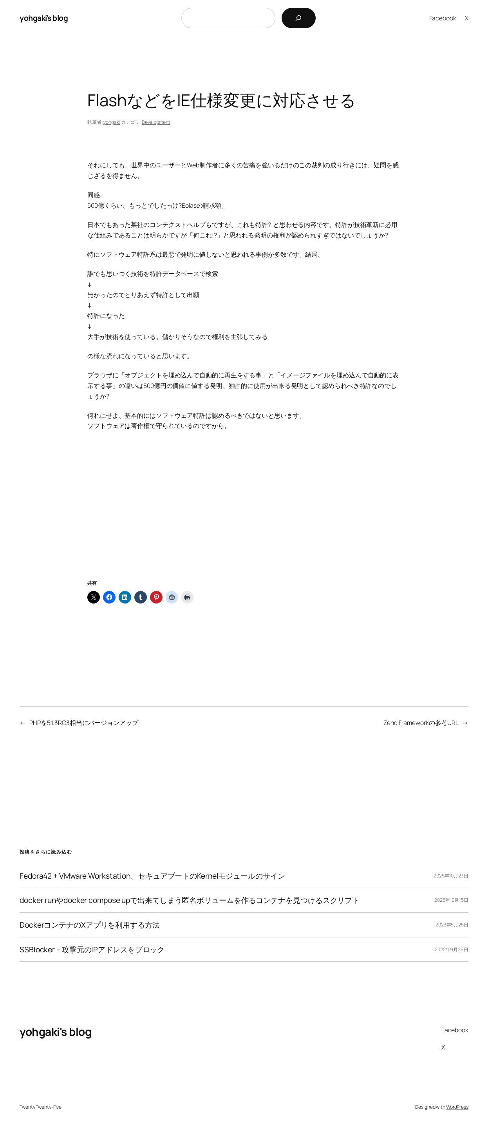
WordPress (457, 1107)
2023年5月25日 (452, 924)
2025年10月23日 (451, 875)
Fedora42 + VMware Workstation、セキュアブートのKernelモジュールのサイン (152, 876)
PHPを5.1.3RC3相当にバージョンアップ (83, 722)
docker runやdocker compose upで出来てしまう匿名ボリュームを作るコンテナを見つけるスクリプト (190, 900)
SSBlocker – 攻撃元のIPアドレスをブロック (92, 949)
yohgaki (111, 122)
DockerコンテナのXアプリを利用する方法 (90, 925)
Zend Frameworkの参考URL (421, 722)
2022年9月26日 (451, 949)
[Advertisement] (244, 514)
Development (156, 122)
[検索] (299, 18)
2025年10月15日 (451, 900)
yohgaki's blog (44, 18)
